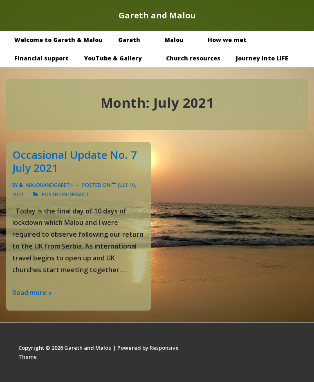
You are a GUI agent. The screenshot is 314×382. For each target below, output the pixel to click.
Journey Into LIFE (262, 58)
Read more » (32, 292)
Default (78, 194)
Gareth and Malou (157, 15)
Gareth (135, 40)
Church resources (193, 58)
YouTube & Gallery (119, 58)
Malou (179, 40)
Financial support (41, 58)
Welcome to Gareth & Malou (58, 40)
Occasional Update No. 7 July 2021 (74, 161)
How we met (233, 40)
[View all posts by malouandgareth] (46, 185)
